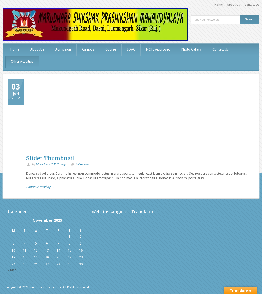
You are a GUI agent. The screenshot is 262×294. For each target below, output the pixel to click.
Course (110, 49)
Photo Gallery (191, 49)
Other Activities (22, 61)
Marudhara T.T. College (51, 164)
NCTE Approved (158, 49)
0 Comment (83, 164)
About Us (233, 4)
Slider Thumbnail (50, 158)
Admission (63, 49)
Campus (88, 49)
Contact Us (251, 4)
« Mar (12, 270)
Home (218, 4)
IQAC (131, 49)
